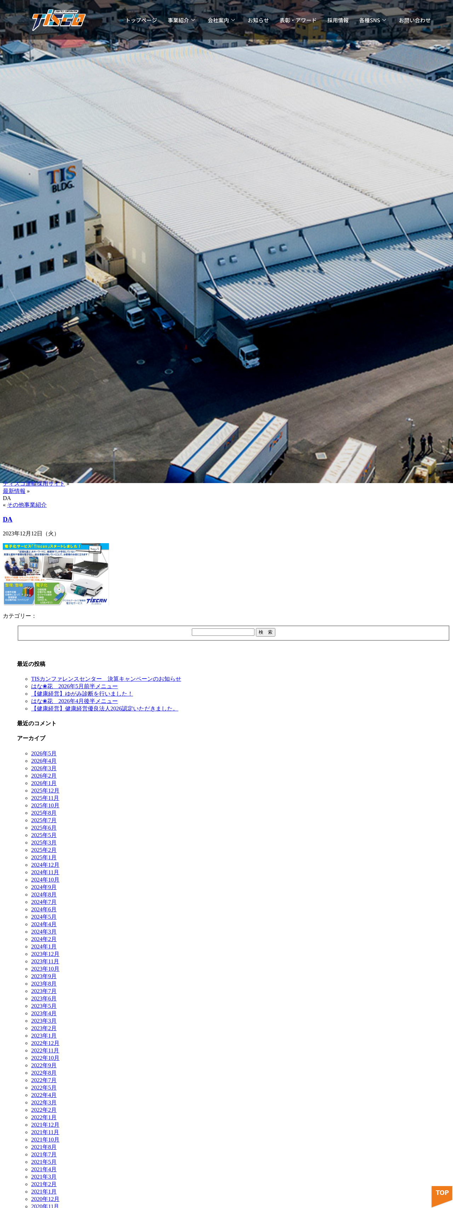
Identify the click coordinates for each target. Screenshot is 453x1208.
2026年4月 (44, 761)
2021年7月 (44, 1154)
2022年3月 (44, 1102)
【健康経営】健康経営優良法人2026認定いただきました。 (104, 708)
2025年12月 (45, 791)
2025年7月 (44, 820)
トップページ (141, 20)
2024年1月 (44, 946)
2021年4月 (44, 1169)
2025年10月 (45, 805)
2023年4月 (44, 1013)
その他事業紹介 (27, 505)
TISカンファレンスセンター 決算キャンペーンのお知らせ (106, 679)
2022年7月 (44, 1080)
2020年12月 (45, 1199)
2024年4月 (44, 924)
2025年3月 (44, 843)
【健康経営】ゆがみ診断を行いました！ (82, 694)
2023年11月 (45, 961)
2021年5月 (44, 1162)
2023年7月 (44, 991)
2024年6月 (44, 909)
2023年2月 (44, 1028)
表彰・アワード (298, 20)
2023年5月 (44, 1006)
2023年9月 (44, 976)
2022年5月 (44, 1088)
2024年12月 (45, 865)
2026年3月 (44, 768)
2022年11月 (45, 1050)
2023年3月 (44, 1021)
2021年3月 (44, 1177)
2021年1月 (44, 1192)
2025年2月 (44, 850)
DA (7, 519)
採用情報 (338, 20)
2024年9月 (44, 887)
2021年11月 (45, 1132)
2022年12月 (45, 1043)
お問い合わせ (415, 20)
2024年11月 (45, 872)
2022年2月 (44, 1110)
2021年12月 (45, 1125)
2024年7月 (44, 902)
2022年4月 (44, 1095)
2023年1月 (44, 1036)
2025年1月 (44, 857)
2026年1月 (44, 783)
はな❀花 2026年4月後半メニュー (74, 701)
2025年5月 (44, 835)
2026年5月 (44, 753)
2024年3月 (44, 932)
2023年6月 (44, 998)
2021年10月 (45, 1140)
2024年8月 (44, 895)
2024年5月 (44, 917)
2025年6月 (44, 828)
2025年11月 (45, 798)
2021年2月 (44, 1184)
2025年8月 (44, 813)
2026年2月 (44, 776)
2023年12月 (45, 954)
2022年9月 (44, 1065)
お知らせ (258, 20)
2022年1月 (44, 1117)
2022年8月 (44, 1073)
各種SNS (372, 20)
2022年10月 (45, 1058)
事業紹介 (181, 20)
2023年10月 (45, 969)
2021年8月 (44, 1147)
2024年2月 (44, 939)
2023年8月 (44, 984)
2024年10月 (45, 880)
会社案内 (221, 20)
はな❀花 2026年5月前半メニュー (74, 686)
